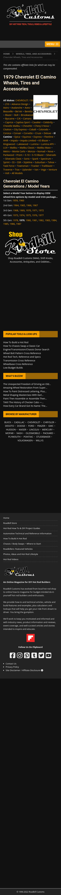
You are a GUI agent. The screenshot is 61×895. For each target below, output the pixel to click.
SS (13, 162)
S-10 (27, 154)
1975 (28, 215)
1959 (15, 200)
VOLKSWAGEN (25, 440)
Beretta (28, 111)
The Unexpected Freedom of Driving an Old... (27, 384)
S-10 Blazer (38, 154)
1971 (34, 210)
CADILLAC (19, 422)
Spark (35, 158)
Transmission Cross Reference (19, 360)
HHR (5, 140)
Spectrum (46, 158)
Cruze (38, 133)
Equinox (26, 136)
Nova (50, 151)
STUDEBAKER (43, 436)
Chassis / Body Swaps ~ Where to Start (22, 543)
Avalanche (16, 107)
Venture (52, 169)
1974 (21, 215)
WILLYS (39, 440)
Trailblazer (47, 165)
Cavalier (36, 122)
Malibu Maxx (44, 147)
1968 (15, 210)
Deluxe (47, 133)
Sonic (27, 158)
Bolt (16, 115)
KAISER (22, 429)
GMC (51, 425)
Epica (17, 136)
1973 (15, 215)
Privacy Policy (12, 666)
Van (36, 169)
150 (31, 100)
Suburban (40, 162)
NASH (19, 433)
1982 (41, 220)
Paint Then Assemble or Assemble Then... (25, 398)
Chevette (27, 125)
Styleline (27, 162)
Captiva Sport (23, 122)
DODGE (21, 425)
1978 (15, 220)
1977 (41, 215)
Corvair (17, 133)
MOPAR (9, 433)
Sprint (6, 162)
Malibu (13, 147)
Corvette (28, 133)
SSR (19, 162)
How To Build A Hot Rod (15, 538)
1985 (5, 223)
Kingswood (9, 144)
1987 (18, 223)
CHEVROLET (21, 100)
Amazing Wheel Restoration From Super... (25, 387)
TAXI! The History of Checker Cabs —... (23, 402)
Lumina (35, 144)
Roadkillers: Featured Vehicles (18, 548)
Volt (7, 173)
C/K (19, 118)
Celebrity (48, 122)
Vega (43, 169)
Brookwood (27, 115)
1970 (28, 210)
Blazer (8, 115)
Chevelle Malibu (11, 125)
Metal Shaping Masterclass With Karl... (23, 394)
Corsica (7, 133)
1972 (41, 210)
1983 (47, 220)
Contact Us (11, 663)
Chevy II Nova (41, 125)
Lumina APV (47, 144)
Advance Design (20, 104)
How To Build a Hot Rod (15, 342)
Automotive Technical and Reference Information (27, 533)
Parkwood (8, 154)
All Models (17, 173)
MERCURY (47, 429)
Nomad (41, 151)
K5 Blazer (43, 140)
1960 (21, 200)
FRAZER (41, 425)
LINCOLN (34, 429)
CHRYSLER (48, 422)
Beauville (8, 111)
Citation (7, 129)
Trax (17, 169)
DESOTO (9, 425)
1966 (28, 205)
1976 (34, 215)
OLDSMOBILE (33, 433)
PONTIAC (28, 436)
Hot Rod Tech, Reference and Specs (22, 356)
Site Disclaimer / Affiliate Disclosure (24, 670)
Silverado (51, 154)
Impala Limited (28, 140)
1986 (12, 223)
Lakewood (22, 144)
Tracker (35, 165)
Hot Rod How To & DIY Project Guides (21, 528)
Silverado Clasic (13, 158)
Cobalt (32, 129)
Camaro (27, 118)
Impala (14, 140)
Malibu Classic (27, 147)
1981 (34, 220)
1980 (28, 220)
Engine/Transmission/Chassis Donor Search (26, 349)
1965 (22, 205)
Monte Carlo (18, 151)
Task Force (8, 165)
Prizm (19, 154)
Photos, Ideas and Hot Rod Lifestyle (20, 554)
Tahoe (51, 162)
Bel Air (18, 111)
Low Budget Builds (13, 367)
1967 (35, 205)
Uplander (27, 169)
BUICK (7, 422)
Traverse (7, 169)
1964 (16, 205)
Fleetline (48, 136)
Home (6, 517)
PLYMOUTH (14, 436)
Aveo (27, 107)
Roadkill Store (10, 523)
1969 (22, 210)
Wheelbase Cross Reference (18, 364)
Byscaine (9, 118)
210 (7, 104)
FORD (31, 425)
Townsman (23, 165)
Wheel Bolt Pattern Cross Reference (22, 353)
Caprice (9, 122)
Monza (31, 151)
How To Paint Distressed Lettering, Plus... (25, 391)
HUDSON (11, 429)
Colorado (43, 129)
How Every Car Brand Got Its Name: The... (25, 405)
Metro (6, 151)
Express (38, 136)
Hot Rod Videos (10, 559)
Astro (6, 107)
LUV (5, 147)
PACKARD (48, 433)
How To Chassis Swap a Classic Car (21, 345)
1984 (53, 220)
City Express (20, 129)
